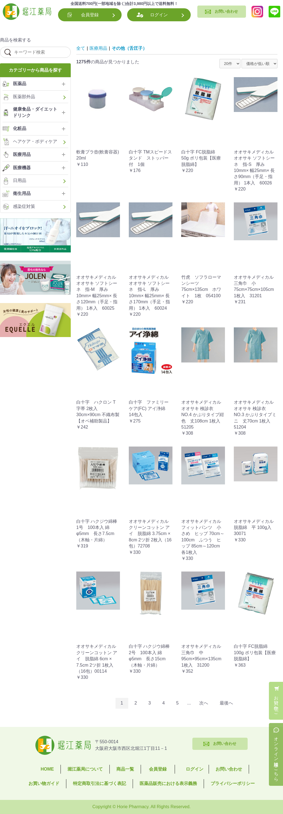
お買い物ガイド (43, 783)
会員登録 (90, 14)
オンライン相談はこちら (276, 756)
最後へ (226, 703)
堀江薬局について (85, 769)
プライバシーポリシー (233, 783)
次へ (203, 703)
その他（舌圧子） (129, 48)
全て (80, 48)
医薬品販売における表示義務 (168, 783)
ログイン (159, 14)
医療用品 (98, 48)
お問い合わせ (229, 769)
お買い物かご (276, 703)
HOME (47, 769)
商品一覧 (125, 769)
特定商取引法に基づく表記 (99, 783)
